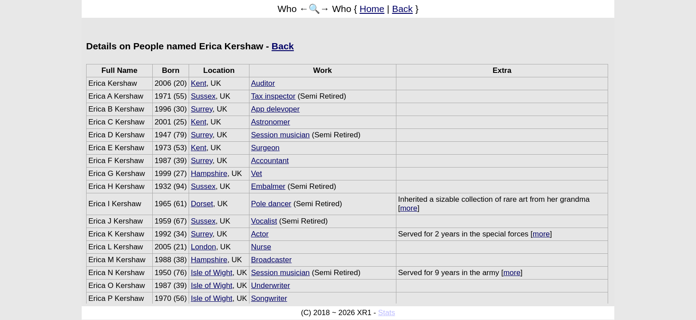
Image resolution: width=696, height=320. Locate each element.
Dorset (202, 204)
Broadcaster (271, 260)
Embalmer (268, 186)
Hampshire (209, 173)
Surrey (202, 109)
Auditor (263, 83)
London (203, 247)
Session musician (280, 135)
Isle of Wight (212, 272)
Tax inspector (273, 96)
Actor (260, 234)
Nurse (261, 247)
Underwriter (270, 285)
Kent (198, 83)
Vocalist (264, 221)
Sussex (203, 96)
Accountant (270, 160)
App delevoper (275, 109)
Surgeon (265, 148)
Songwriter (269, 298)
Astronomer (270, 122)
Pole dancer (271, 204)
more (408, 208)
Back (402, 9)
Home (372, 9)
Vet (256, 173)
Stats (386, 312)
